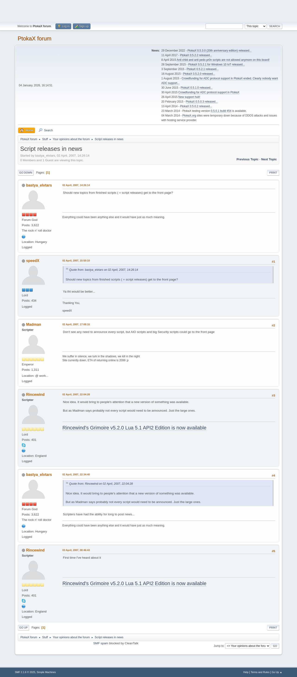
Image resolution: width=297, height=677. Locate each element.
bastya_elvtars (39, 185)
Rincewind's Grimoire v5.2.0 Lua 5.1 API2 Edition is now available (134, 428)
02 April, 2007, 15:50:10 (76, 260)
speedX (32, 261)
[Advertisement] (148, 10)
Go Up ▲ (277, 672)
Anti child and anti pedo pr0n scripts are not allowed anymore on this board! (223, 59)
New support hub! (189, 97)
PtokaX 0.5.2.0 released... (199, 73)
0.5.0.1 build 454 (221, 111)
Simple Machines (46, 672)
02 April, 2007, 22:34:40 (76, 474)
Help (246, 672)
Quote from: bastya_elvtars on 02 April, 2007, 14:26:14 (103, 269)
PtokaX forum (34, 38)
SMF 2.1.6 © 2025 (25, 672)
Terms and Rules (260, 672)
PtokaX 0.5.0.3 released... (202, 101)
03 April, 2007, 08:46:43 (76, 550)
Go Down (25, 172)
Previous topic (247, 159)
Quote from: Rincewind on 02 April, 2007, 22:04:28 (101, 483)
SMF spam (100, 643)
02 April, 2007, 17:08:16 (76, 324)
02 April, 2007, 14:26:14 (76, 185)
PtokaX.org (189, 115)
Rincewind (35, 395)
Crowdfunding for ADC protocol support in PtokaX (208, 92)
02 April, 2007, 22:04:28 (76, 394)
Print (273, 172)
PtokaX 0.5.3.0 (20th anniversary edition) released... (219, 50)
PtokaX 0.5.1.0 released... (197, 87)
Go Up (23, 627)
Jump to (219, 645)
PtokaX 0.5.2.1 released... (203, 69)
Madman (33, 324)
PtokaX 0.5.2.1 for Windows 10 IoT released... (216, 64)
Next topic (269, 159)
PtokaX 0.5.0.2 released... (196, 106)
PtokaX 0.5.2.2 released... (196, 55)
